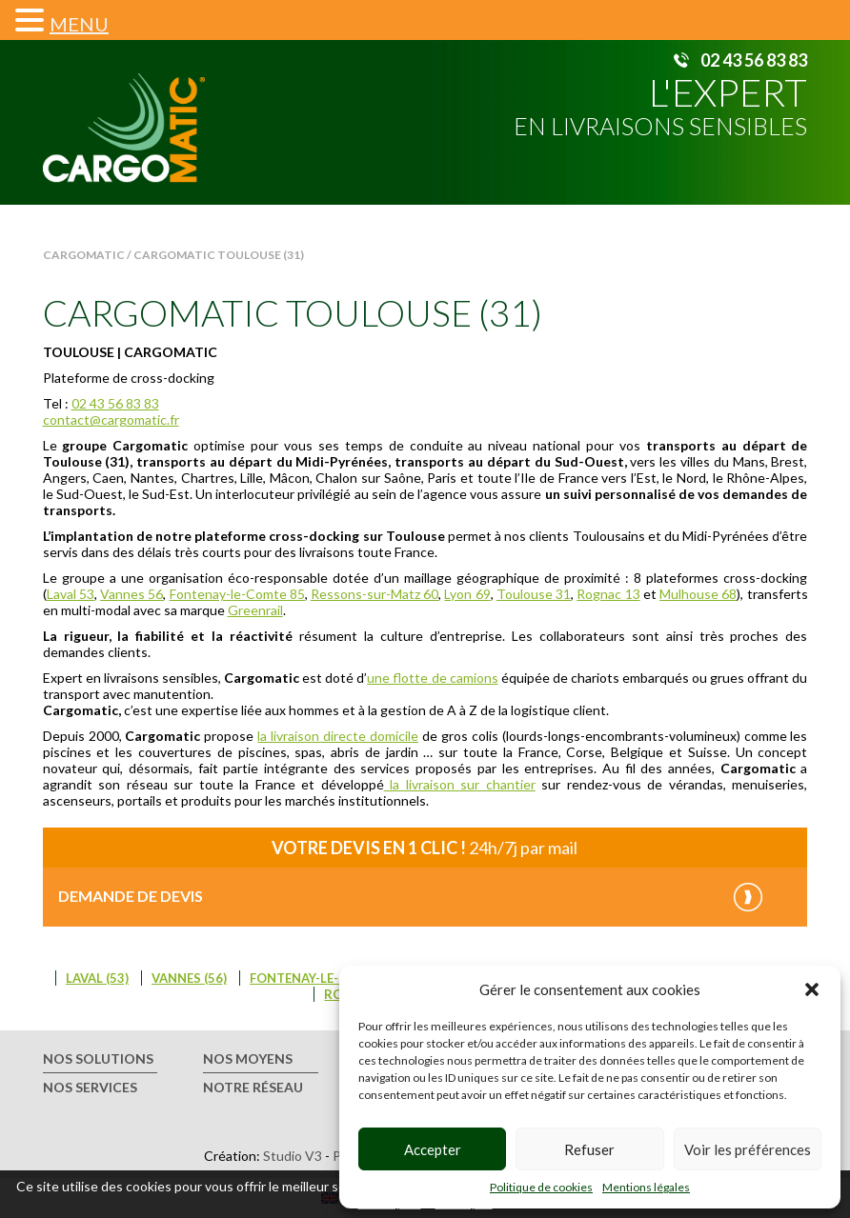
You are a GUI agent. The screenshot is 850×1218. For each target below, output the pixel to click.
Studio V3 (292, 1156)
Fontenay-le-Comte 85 (237, 594)
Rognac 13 (608, 594)
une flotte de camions (432, 677)
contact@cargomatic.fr (111, 419)
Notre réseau (253, 1087)
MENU (79, 23)
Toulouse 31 (533, 594)
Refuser (589, 1149)
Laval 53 (70, 594)
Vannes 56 (131, 594)
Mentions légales (646, 1187)
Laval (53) (97, 978)
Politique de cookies (541, 1187)
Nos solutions (98, 1058)
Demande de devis (130, 896)
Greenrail (255, 610)
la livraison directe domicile (337, 736)
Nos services (90, 1087)
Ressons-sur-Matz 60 (374, 594)
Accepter (432, 1149)
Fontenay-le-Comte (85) (330, 978)
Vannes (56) (189, 978)
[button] (811, 989)
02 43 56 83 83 (753, 60)
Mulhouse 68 (698, 594)
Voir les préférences (747, 1149)
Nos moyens (248, 1058)
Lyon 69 (467, 594)
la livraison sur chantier (460, 784)
